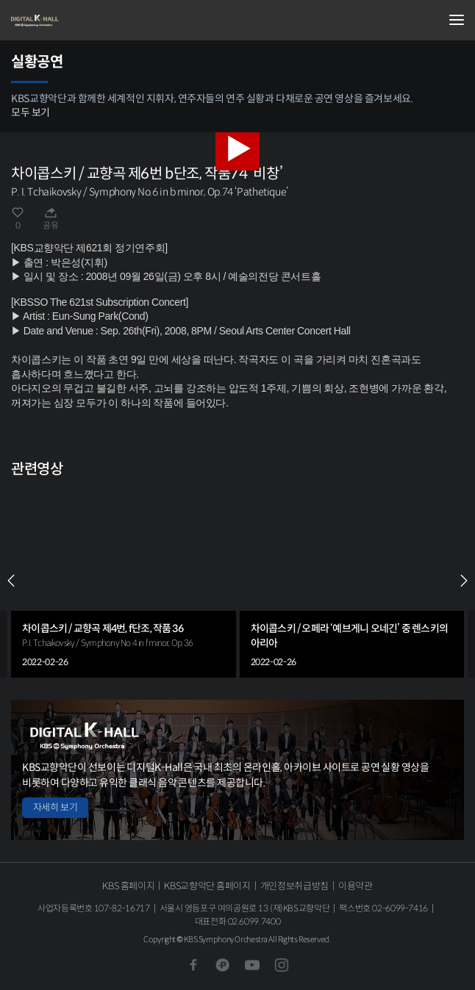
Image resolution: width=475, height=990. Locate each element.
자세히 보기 (55, 807)
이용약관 (355, 886)
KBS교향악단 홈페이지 (207, 886)
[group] (123, 581)
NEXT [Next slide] (464, 580)
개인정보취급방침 (294, 886)
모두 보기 (30, 112)
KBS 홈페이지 (128, 886)
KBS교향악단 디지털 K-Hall (84, 20)
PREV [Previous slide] (11, 580)
